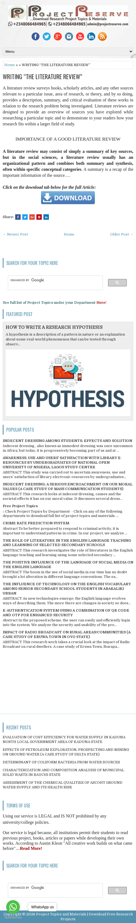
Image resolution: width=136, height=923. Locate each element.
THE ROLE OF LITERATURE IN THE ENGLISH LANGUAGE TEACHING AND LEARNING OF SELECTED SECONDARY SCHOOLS (67, 542)
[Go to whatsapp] (13, 907)
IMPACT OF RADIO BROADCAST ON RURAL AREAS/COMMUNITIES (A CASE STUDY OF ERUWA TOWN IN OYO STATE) (67, 634)
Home (9, 65)
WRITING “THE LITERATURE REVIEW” (42, 76)
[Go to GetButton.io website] (13, 917)
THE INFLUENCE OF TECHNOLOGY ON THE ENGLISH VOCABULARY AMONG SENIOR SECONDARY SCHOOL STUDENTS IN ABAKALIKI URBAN (67, 588)
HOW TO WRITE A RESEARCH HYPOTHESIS (54, 327)
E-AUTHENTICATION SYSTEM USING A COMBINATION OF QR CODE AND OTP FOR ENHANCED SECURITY (66, 612)
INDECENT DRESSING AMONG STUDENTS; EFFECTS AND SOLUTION (67, 441)
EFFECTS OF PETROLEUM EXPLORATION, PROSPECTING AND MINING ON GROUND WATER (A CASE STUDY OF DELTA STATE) (66, 752)
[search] (53, 280)
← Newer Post (15, 234)
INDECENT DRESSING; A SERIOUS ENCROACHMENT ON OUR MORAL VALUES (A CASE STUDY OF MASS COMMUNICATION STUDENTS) (67, 486)
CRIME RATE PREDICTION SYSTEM (36, 523)
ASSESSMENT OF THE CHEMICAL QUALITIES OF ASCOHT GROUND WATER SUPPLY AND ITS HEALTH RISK (62, 784)
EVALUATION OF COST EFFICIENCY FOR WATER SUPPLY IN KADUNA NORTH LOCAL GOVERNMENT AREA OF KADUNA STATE (64, 739)
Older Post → (121, 234)
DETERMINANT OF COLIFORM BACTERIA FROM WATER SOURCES (61, 762)
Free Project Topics (20, 506)
